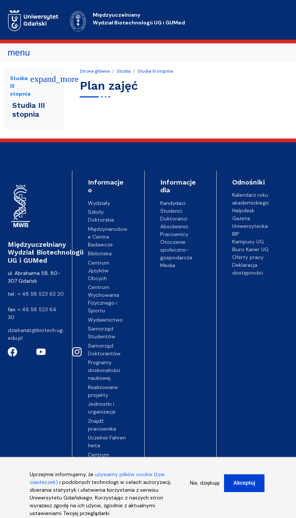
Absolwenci (174, 226)
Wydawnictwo (105, 319)
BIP (235, 233)
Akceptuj (244, 487)
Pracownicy (174, 234)
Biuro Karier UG (250, 249)
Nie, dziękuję (205, 487)
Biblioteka (100, 253)
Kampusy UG (248, 241)
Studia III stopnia (155, 71)
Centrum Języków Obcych (98, 270)
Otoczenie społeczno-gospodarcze (176, 250)
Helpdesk (243, 210)
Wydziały (99, 203)
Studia (124, 71)
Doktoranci (173, 218)
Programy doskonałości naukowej (104, 370)
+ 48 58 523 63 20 (41, 293)
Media (167, 265)
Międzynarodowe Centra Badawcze (107, 237)
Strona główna (95, 71)
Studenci (171, 210)
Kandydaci (172, 203)
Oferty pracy (248, 257)
